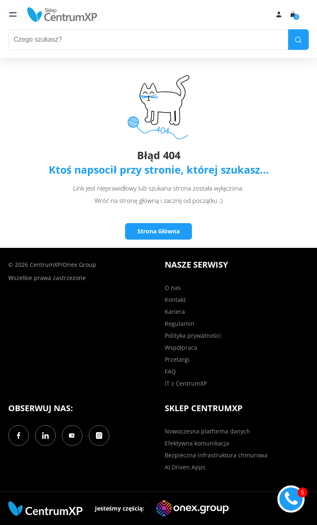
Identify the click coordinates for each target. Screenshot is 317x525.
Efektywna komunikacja (197, 443)
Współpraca (181, 347)
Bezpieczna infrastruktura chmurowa (216, 455)
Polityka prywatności (193, 335)
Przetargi (177, 359)
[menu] (12, 14)
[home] (62, 14)
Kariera (175, 311)
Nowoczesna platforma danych (207, 431)
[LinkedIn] (45, 435)
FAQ (170, 371)
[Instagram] (99, 435)
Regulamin (179, 323)
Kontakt (175, 300)
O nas (173, 288)
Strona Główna (158, 231)
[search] (298, 39)
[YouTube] (72, 435)
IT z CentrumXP (186, 383)
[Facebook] (18, 435)
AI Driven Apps (185, 467)
